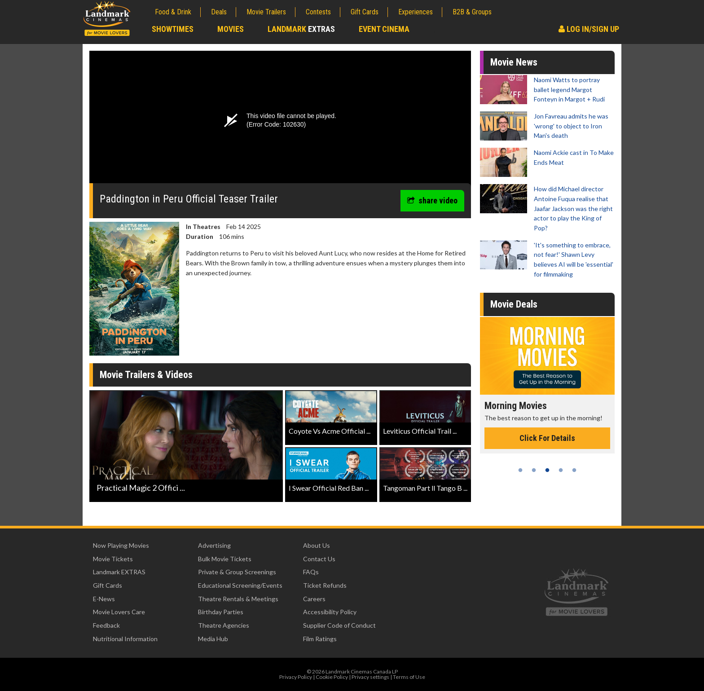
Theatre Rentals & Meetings (238, 599)
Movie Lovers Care (119, 612)
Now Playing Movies (121, 545)
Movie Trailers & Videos (146, 374)
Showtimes (173, 29)
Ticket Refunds (325, 585)
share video (432, 200)
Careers (314, 599)
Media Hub (213, 639)
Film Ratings (320, 639)
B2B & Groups (472, 12)
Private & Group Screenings (237, 572)
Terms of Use (409, 676)
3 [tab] (547, 470)
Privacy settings (370, 676)
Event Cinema (384, 29)
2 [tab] (533, 470)
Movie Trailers (266, 12)
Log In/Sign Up (589, 29)
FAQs (311, 572)
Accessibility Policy (329, 612)
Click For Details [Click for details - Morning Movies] (547, 438)
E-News (104, 599)
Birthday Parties (220, 612)
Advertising (214, 545)
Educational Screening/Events (240, 585)
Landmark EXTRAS (119, 572)
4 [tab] (560, 470)
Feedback (106, 625)
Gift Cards (364, 12)
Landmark (301, 29)
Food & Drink (173, 12)
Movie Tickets (113, 559)
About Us (316, 545)
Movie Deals (513, 304)
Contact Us (319, 559)
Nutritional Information (125, 639)
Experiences (415, 12)
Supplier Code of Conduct (339, 625)
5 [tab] (574, 470)
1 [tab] (520, 470)
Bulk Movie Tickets (224, 559)
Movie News (513, 62)
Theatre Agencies (223, 625)
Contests (318, 12)
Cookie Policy (332, 676)
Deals (219, 12)
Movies (230, 29)
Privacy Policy (295, 676)
